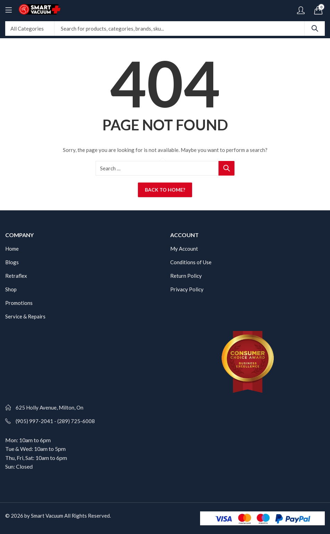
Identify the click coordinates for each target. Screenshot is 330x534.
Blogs (12, 262)
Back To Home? (165, 190)
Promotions (19, 303)
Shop (11, 289)
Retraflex (16, 276)
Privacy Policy (187, 289)
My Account (184, 248)
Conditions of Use (191, 262)
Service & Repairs (25, 316)
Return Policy (186, 276)
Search (315, 28)
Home (12, 248)
